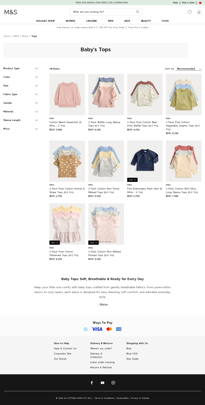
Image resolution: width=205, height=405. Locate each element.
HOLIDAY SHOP (45, 20)
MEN (110, 20)
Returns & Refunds (101, 367)
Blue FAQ (131, 353)
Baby (25, 36)
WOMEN (70, 20)
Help (175, 2)
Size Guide (132, 358)
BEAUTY (146, 20)
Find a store (188, 2)
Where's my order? (101, 348)
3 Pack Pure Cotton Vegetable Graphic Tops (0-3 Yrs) (183, 126)
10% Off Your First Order (112, 27)
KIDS (127, 20)
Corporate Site (62, 353)
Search (138, 12)
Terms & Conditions (104, 398)
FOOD (165, 20)
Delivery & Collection (96, 355)
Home (6, 36)
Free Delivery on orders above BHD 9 (76, 27)
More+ (104, 304)
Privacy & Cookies (140, 398)
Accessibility (123, 398)
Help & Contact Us (65, 348)
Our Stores (60, 358)
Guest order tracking (102, 362)
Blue (128, 348)
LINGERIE (91, 20)
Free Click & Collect (138, 27)
